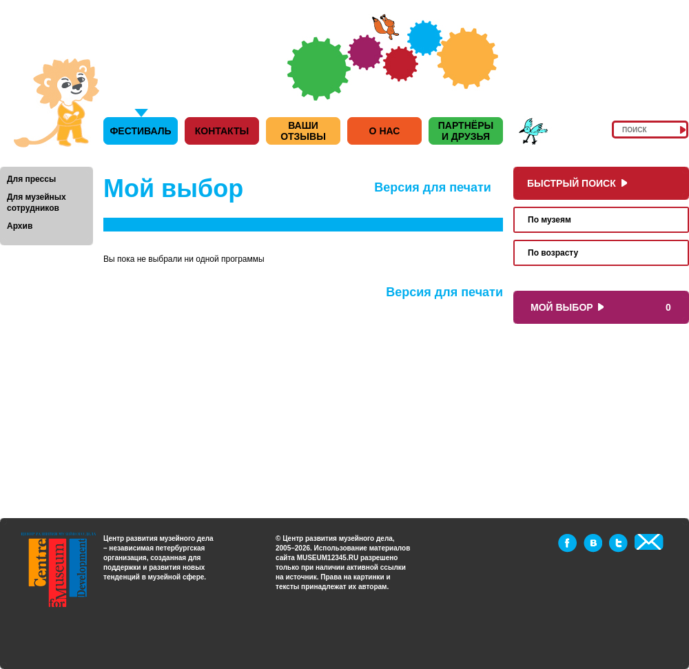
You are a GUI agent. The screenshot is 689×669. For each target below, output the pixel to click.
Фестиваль (140, 130)
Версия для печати (432, 187)
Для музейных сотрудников (36, 202)
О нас (384, 130)
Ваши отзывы (303, 131)
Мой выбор (564, 307)
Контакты (222, 130)
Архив (19, 226)
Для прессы (31, 179)
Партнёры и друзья (465, 131)
